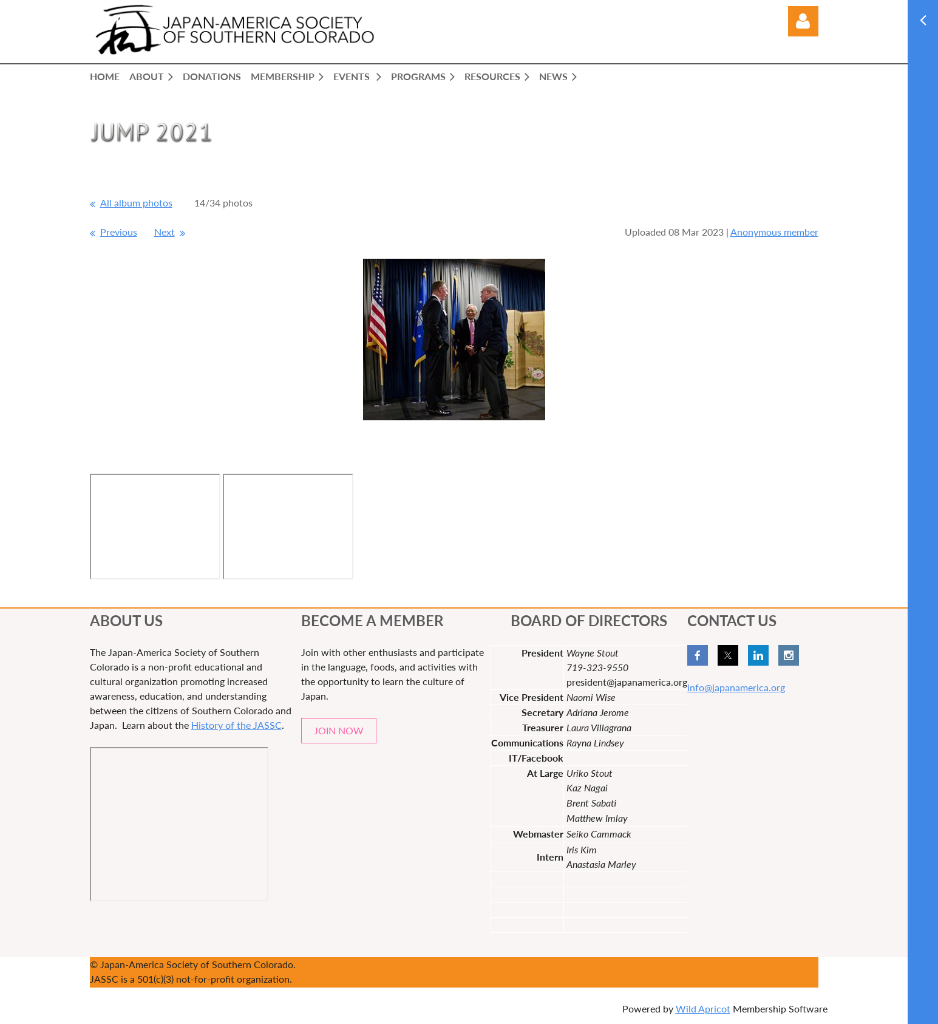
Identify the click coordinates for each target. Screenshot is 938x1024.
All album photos (136, 202)
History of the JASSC (236, 725)
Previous (118, 231)
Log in (803, 21)
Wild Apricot (703, 1008)
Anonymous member (774, 231)
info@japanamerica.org (736, 687)
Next (164, 231)
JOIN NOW (339, 730)
